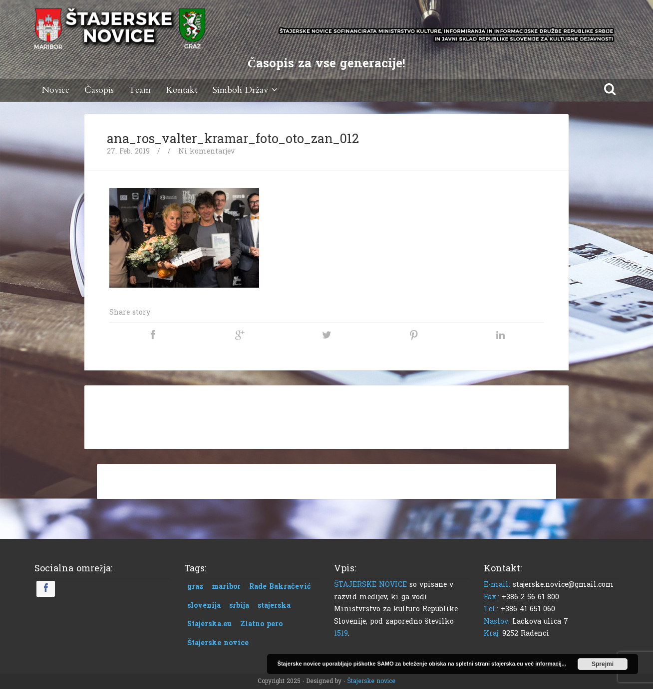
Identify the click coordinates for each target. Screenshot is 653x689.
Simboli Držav (247, 90)
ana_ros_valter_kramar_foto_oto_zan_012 (233, 139)
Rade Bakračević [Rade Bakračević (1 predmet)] (280, 586)
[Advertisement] (326, 415)
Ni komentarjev (206, 151)
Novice (55, 90)
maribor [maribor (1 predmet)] (226, 586)
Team (140, 90)
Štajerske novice (371, 681)
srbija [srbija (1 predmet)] (239, 605)
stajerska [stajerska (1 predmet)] (274, 605)
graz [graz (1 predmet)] (195, 586)
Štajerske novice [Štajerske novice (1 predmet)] (218, 643)
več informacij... (545, 664)
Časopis (99, 90)
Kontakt (182, 90)
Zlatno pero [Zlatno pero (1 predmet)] (261, 624)
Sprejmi (603, 664)
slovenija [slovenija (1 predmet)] (204, 605)
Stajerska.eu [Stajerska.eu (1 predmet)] (209, 624)
